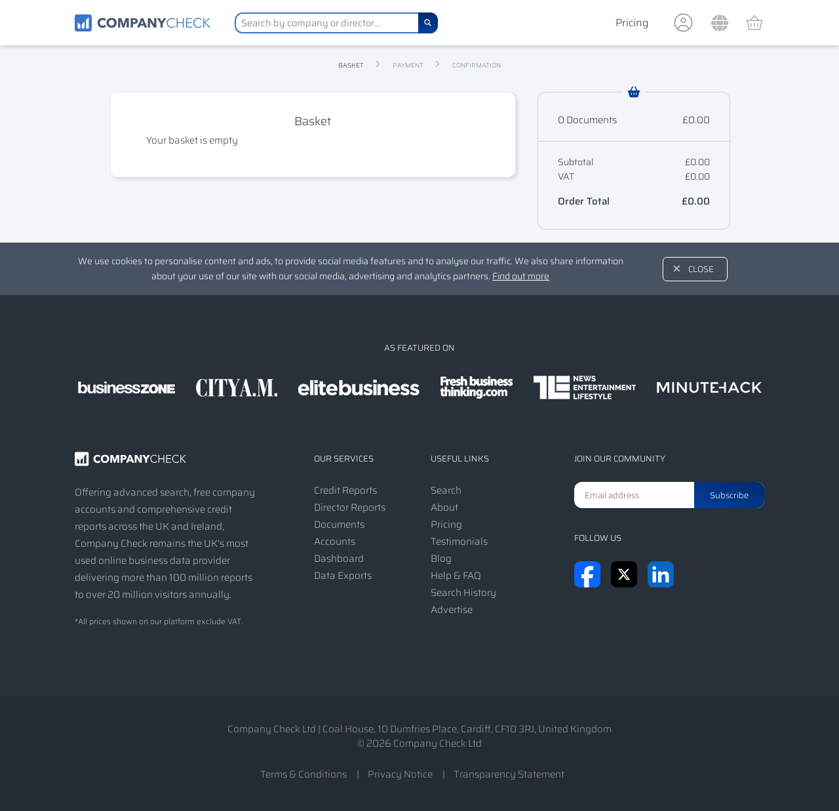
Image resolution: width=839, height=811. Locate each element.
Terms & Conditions (303, 774)
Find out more (520, 276)
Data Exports (343, 576)
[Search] (428, 22)
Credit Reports (345, 490)
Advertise (452, 610)
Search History (463, 593)
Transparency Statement (509, 774)
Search (446, 490)
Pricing (631, 22)
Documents (339, 524)
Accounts (334, 541)
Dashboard (339, 558)
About (444, 507)
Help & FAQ (456, 576)
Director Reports (349, 507)
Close (701, 269)
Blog (441, 558)
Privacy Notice (400, 774)
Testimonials (459, 541)
